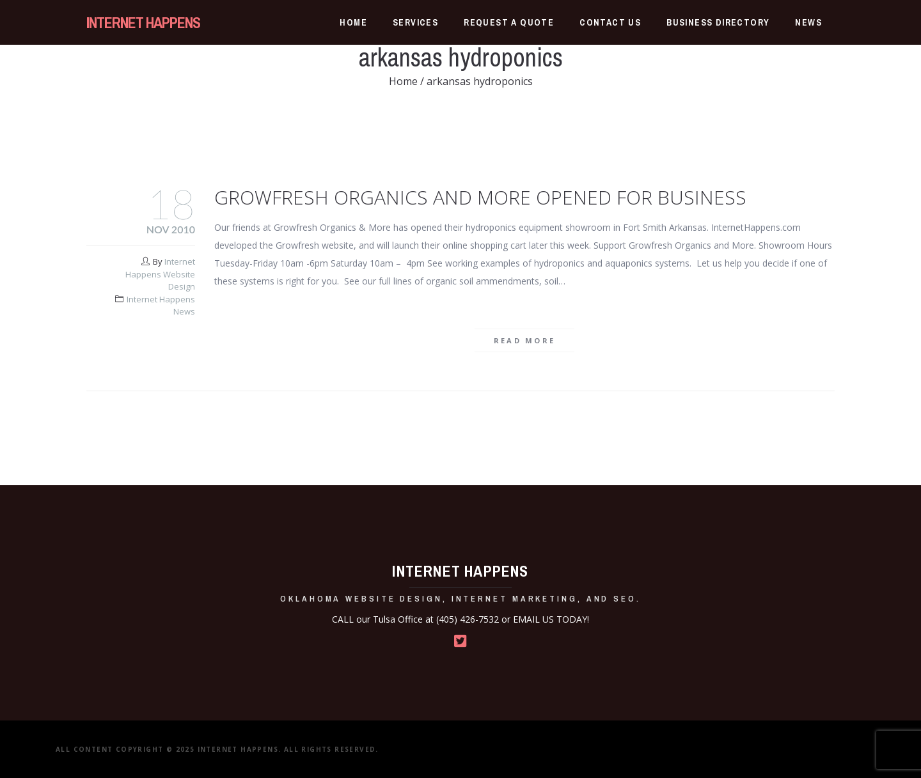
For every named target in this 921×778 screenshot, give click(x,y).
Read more (525, 340)
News (808, 22)
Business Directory (717, 22)
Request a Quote (509, 22)
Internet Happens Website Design (160, 274)
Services (415, 22)
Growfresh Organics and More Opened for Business (480, 197)
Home (353, 22)
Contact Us (610, 22)
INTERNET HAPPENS (143, 22)
